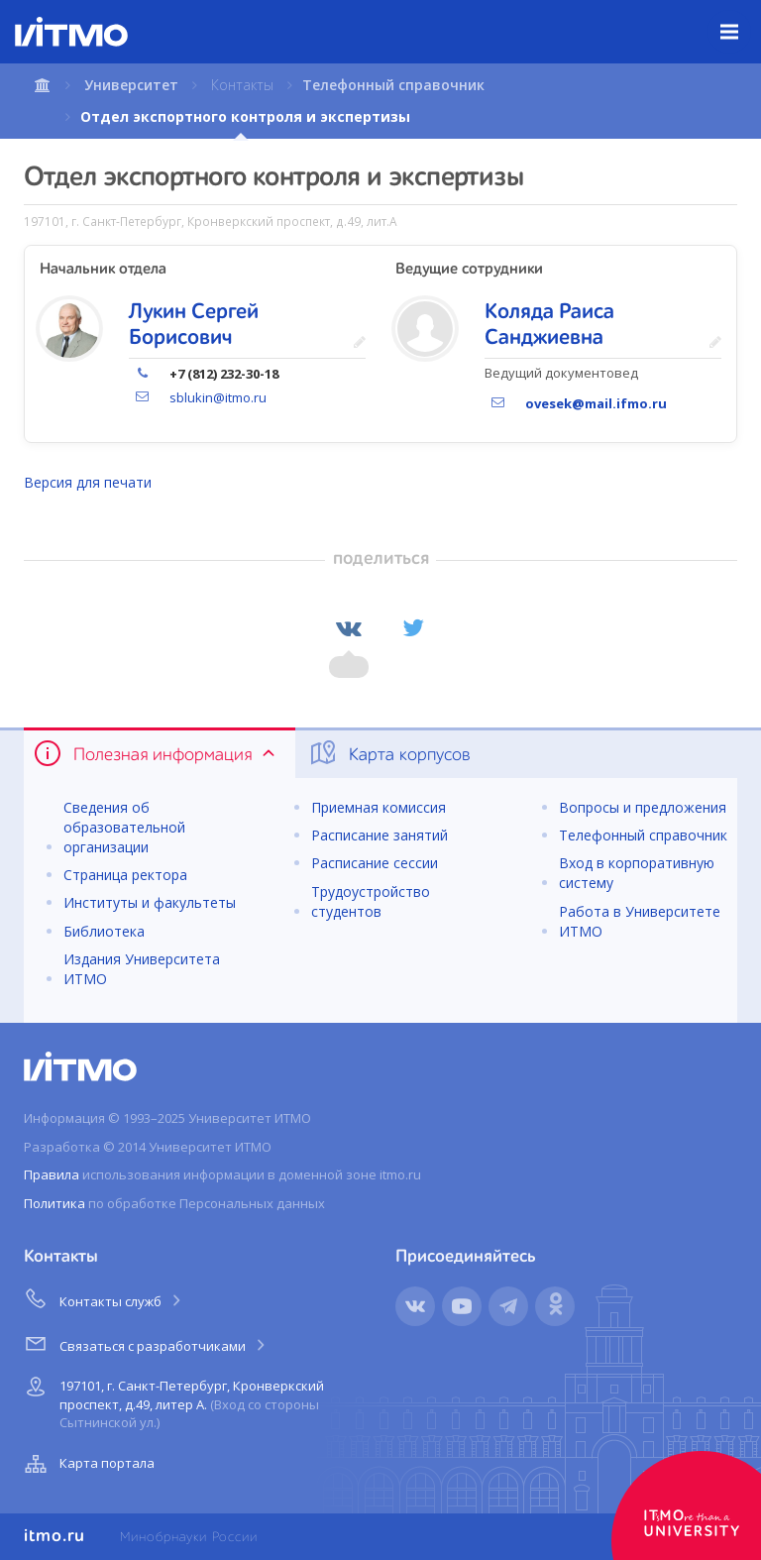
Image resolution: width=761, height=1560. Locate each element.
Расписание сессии (374, 862)
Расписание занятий (379, 835)
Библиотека (104, 931)
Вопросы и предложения (642, 807)
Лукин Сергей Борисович (194, 325)
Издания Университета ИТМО (141, 968)
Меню (740, 17)
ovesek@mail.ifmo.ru (596, 403)
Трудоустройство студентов (370, 901)
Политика (54, 1203)
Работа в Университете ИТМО (639, 921)
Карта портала (87, 1464)
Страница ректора (125, 874)
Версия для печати (88, 482)
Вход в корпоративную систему (636, 872)
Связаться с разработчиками (146, 1343)
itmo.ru (54, 1536)
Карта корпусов (389, 753)
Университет (131, 84)
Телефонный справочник (393, 84)
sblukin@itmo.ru (218, 397)
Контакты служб (104, 1298)
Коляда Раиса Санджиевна (549, 325)
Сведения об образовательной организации (124, 827)
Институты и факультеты (149, 902)
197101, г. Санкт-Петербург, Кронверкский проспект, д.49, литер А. (172, 1401)
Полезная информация (156, 753)
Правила (51, 1174)
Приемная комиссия (378, 807)
